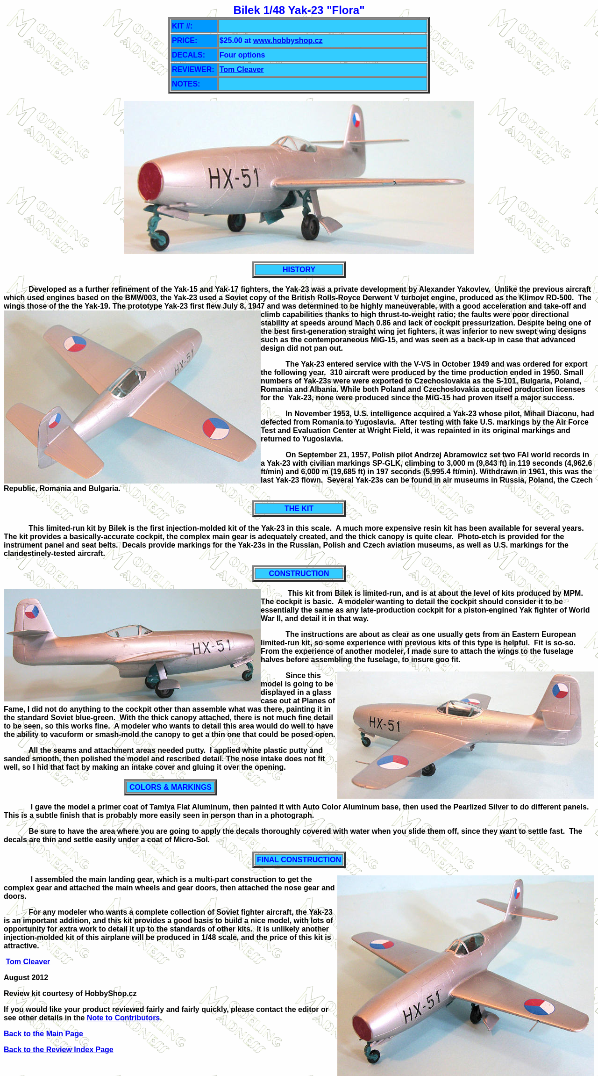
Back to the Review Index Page (59, 1050)
